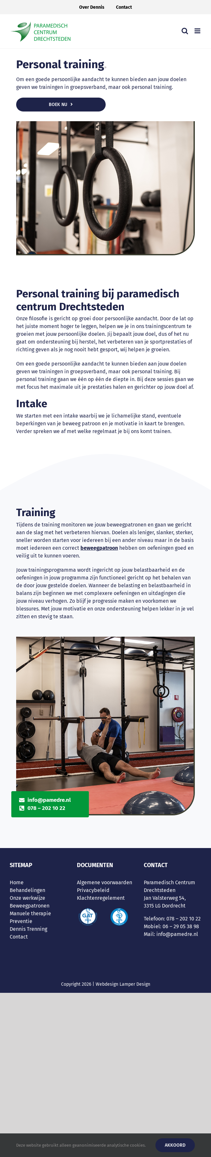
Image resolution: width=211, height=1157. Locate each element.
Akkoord (175, 1145)
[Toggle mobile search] (185, 30)
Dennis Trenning (28, 929)
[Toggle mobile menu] (198, 30)
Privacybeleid (93, 890)
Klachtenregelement (101, 898)
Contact (19, 937)
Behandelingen (27, 890)
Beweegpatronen (29, 906)
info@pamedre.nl (49, 800)
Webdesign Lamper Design (123, 984)
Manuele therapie (30, 913)
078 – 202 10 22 (46, 808)
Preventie (21, 921)
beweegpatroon (99, 548)
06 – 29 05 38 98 (181, 926)
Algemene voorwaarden (104, 882)
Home (17, 882)
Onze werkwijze (27, 898)
